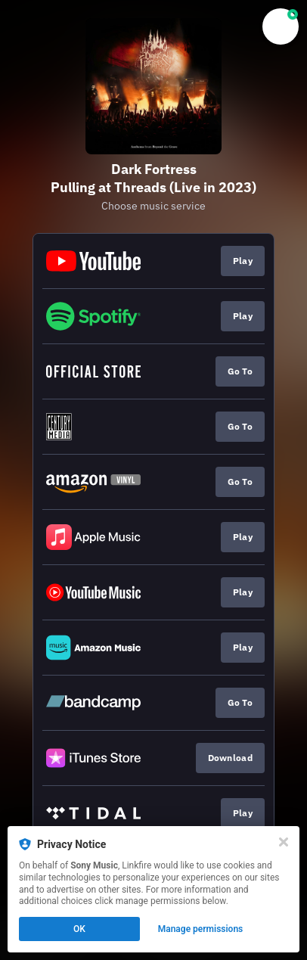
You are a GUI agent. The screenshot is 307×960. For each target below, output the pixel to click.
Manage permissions (200, 929)
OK (79, 929)
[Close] (283, 842)
